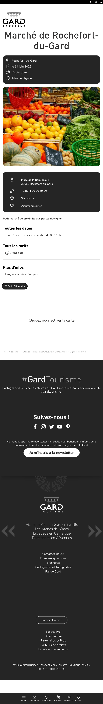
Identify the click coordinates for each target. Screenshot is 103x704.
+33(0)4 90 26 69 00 (34, 191)
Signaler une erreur (78, 352)
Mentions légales (79, 665)
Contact (45, 665)
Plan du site (60, 665)
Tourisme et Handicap (25, 665)
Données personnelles (51, 669)
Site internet (28, 198)
